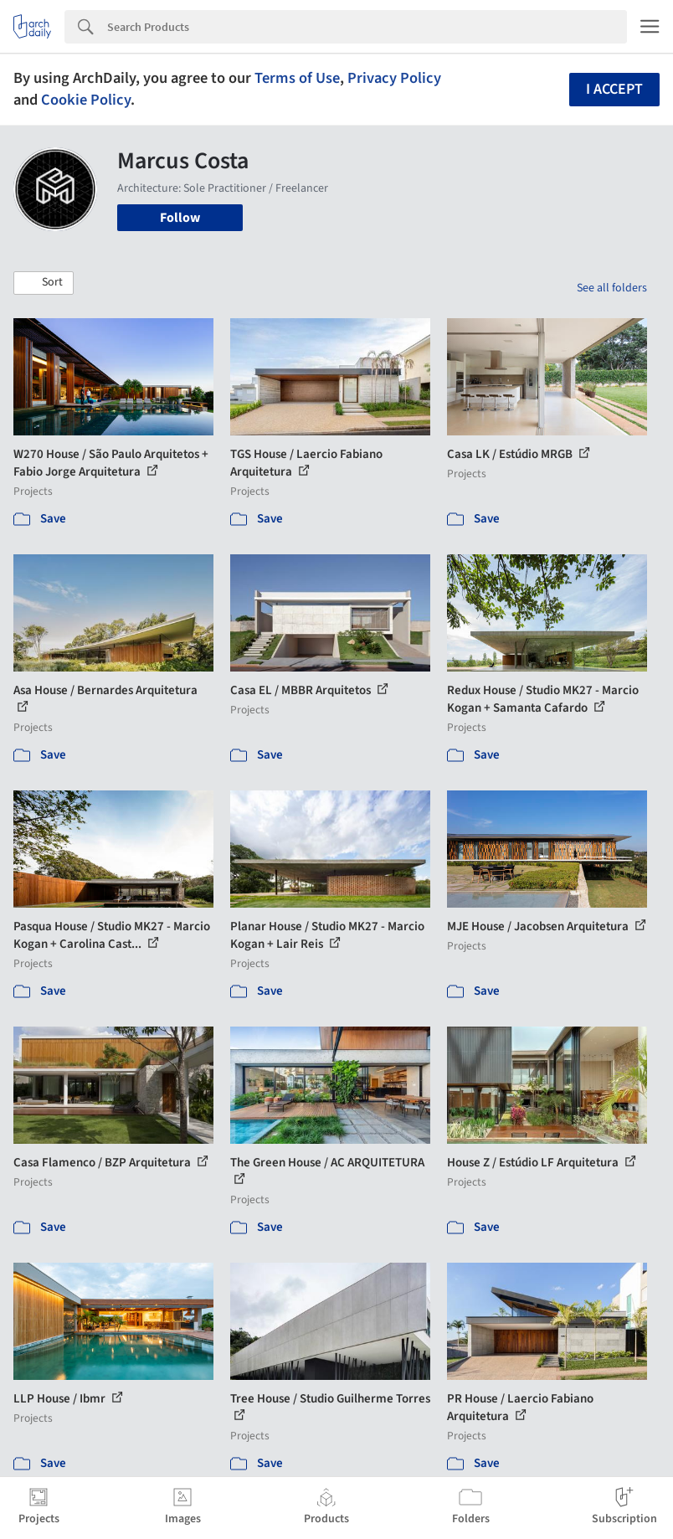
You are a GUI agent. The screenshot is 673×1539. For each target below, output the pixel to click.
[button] (43, 283)
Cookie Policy (86, 100)
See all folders (612, 288)
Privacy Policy (394, 78)
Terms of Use (297, 78)
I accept (614, 89)
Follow (180, 217)
